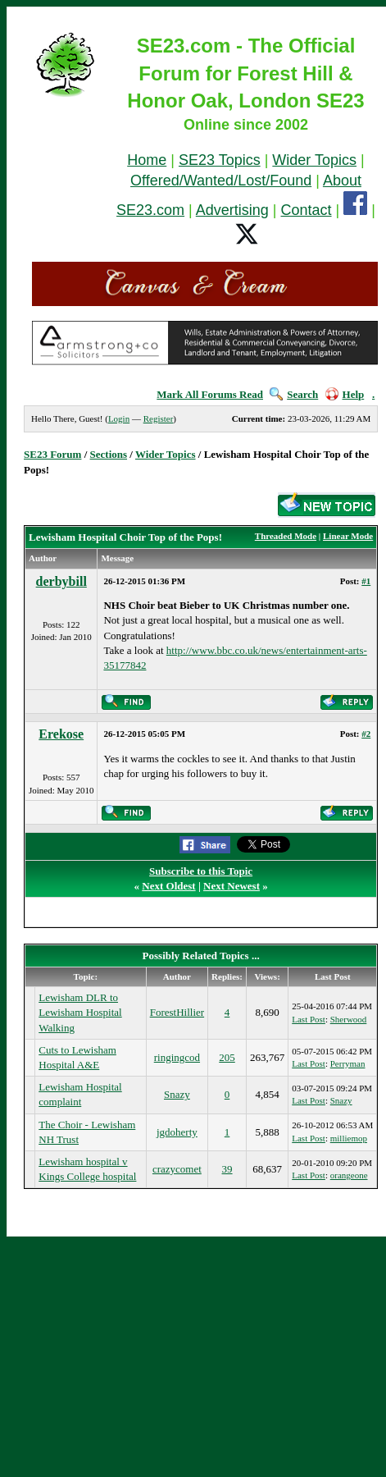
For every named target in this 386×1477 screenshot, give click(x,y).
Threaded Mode (285, 536)
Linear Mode (348, 536)
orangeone (349, 1175)
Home (146, 160)
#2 (365, 733)
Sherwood (348, 1019)
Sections (109, 454)
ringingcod (177, 1057)
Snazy (177, 1094)
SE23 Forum (52, 454)
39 (227, 1169)
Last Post (308, 1019)
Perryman (348, 1063)
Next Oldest (168, 886)
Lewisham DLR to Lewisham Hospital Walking (80, 1012)
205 (227, 1057)
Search (294, 394)
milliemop (348, 1138)
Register (158, 418)
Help (345, 394)
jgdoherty (177, 1132)
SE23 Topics (220, 160)
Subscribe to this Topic (200, 871)
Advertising (232, 210)
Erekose (61, 734)
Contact (306, 210)
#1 (365, 581)
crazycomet (177, 1169)
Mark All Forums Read (210, 394)
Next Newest (231, 886)
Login (118, 418)
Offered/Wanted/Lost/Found (220, 180)
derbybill (61, 581)
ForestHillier (177, 1012)
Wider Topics (314, 160)
